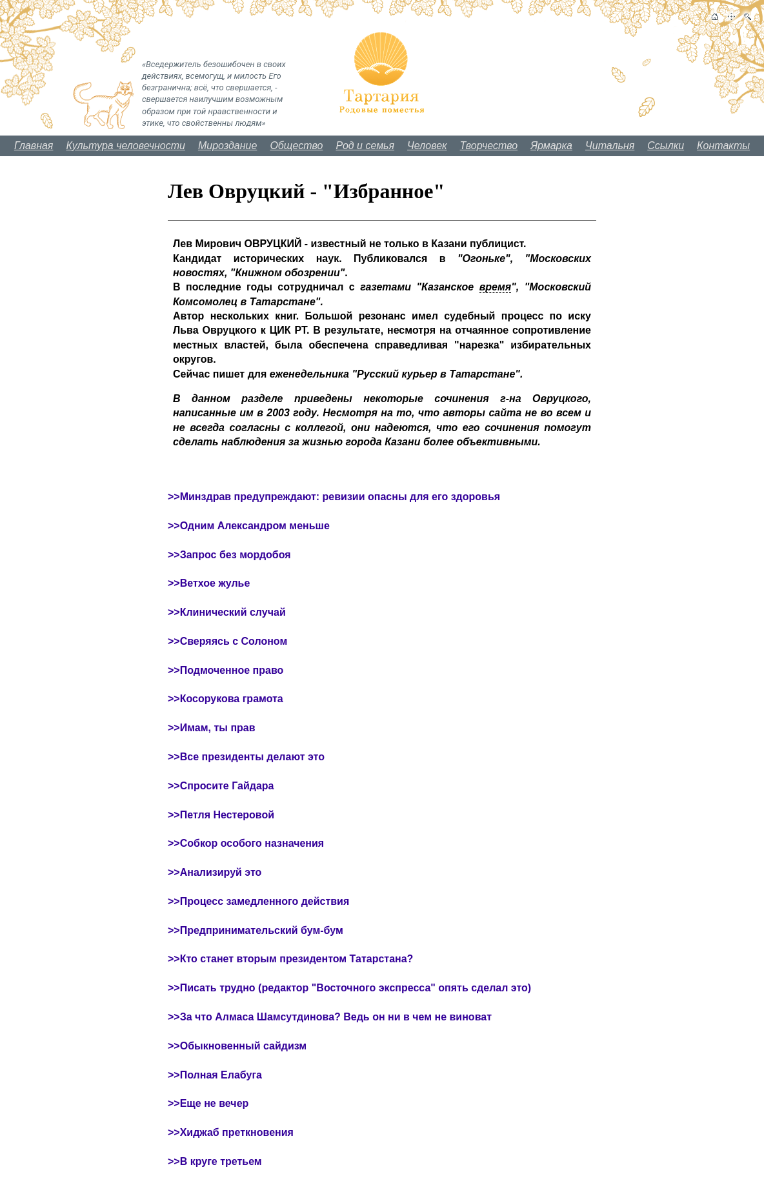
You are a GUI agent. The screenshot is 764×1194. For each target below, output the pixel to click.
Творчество (489, 145)
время (495, 286)
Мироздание (227, 145)
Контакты (723, 145)
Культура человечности (125, 145)
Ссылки (665, 145)
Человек (427, 145)
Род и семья (365, 145)
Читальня (609, 145)
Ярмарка (551, 145)
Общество (296, 145)
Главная (34, 145)
